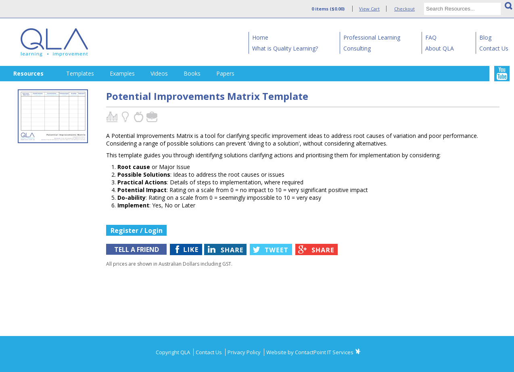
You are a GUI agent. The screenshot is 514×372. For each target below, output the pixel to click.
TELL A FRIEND (136, 249)
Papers (225, 73)
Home (260, 37)
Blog (485, 37)
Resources (28, 73)
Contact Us (493, 48)
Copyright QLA (173, 352)
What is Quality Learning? (285, 48)
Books (192, 73)
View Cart (369, 9)
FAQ (431, 37)
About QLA (439, 48)
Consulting (357, 48)
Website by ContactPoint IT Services (309, 352)
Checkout (404, 9)
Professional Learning (371, 37)
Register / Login (137, 230)
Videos (159, 73)
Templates (80, 73)
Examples (122, 73)
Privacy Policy (245, 352)
